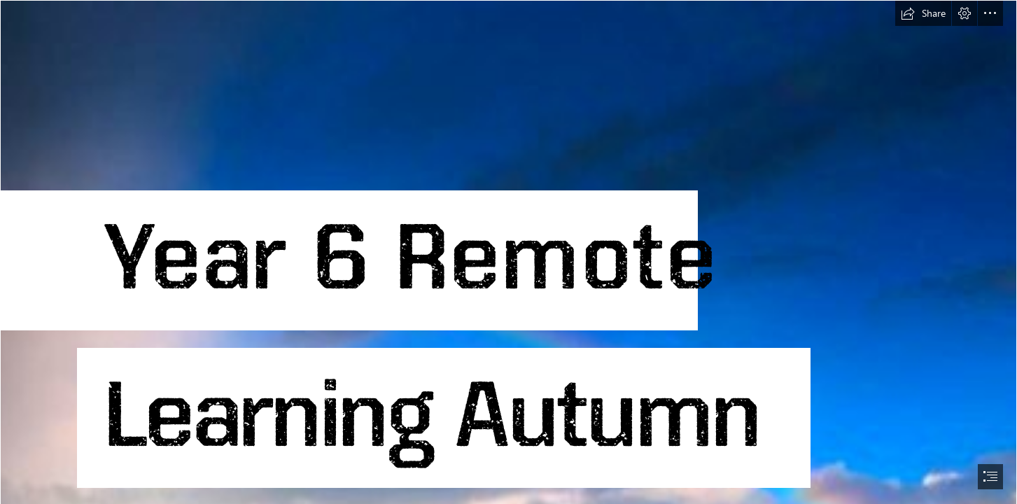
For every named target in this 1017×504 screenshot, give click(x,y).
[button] (923, 13)
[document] (508, 252)
